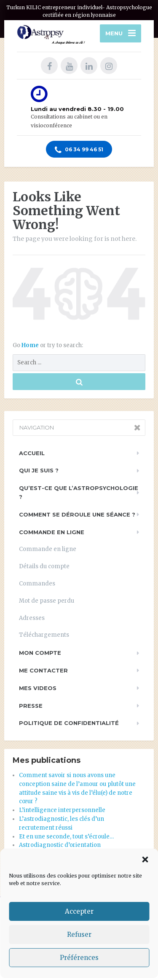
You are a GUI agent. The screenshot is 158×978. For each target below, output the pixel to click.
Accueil (32, 453)
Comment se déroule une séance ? (77, 514)
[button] (145, 859)
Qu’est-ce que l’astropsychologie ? (78, 492)
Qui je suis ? (39, 470)
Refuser (79, 934)
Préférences (79, 958)
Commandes (37, 583)
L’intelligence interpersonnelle (62, 810)
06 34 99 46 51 (79, 150)
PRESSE (31, 705)
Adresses (32, 618)
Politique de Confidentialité (69, 723)
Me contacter (43, 670)
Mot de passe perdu (46, 600)
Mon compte (40, 652)
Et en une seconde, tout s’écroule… (66, 836)
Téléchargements (44, 634)
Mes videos (37, 688)
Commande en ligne (51, 532)
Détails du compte (44, 566)
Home (30, 345)
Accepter (79, 911)
